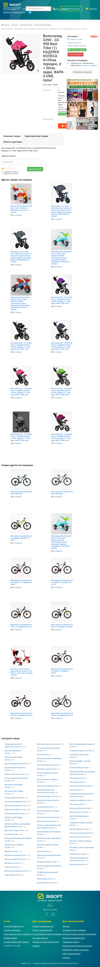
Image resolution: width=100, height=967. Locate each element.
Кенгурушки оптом (45, 879)
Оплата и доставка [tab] (12, 142)
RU (50, 905)
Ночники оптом (11, 834)
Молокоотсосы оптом (46, 821)
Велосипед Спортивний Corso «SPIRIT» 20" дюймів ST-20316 (21, 714)
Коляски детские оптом (15, 774)
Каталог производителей (73, 938)
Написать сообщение (82, 72)
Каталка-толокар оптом (15, 855)
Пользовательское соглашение (18, 934)
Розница (66, 957)
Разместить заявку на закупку (75, 949)
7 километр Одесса (70, 942)
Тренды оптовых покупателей (45, 942)
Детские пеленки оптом (47, 765)
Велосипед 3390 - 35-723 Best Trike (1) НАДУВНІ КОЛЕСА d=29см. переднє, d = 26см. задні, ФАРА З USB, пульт (21, 437)
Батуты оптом (43, 851)
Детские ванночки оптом (15, 805)
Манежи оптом (11, 851)
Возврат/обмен (10, 938)
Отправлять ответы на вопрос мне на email (10, 172)
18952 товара (73, 46)
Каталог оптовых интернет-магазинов (79, 934)
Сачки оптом (75, 790)
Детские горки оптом (46, 883)
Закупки (66, 926)
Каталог (15, 25)
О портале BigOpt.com (13, 926)
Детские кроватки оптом (15, 859)
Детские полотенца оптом (48, 817)
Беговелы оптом (12, 863)
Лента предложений (71, 953)
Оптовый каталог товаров (73, 930)
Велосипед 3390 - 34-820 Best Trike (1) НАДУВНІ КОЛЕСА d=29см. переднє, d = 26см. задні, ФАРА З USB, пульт (61, 392)
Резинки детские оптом (14, 813)
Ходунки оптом (11, 867)
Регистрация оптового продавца (46, 934)
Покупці (35, 946)
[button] (69, 104)
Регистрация (63, 114)
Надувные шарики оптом (80, 800)
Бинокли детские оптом (80, 808)
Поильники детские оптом (81, 751)
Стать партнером (75, 54)
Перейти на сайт (76, 39)
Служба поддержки (12, 930)
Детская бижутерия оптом (16, 764)
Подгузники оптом (12, 875)
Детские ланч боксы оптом (48, 744)
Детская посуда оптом (14, 830)
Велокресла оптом (77, 864)
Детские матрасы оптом (47, 796)
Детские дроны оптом (79, 829)
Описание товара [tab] (11, 136)
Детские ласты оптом (79, 812)
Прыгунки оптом (77, 782)
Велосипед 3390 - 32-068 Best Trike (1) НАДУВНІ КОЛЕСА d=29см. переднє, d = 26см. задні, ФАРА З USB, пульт (61, 346)
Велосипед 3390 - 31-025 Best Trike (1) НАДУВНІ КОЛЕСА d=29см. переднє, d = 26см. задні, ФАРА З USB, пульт (21, 346)
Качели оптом (43, 754)
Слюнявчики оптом (45, 807)
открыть (18, 215)
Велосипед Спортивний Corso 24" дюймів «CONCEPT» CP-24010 (21, 538)
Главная (5, 25)
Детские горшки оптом (47, 769)
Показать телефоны (89, 65)
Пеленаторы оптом (78, 854)
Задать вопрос (35, 169)
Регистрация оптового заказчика (77, 946)
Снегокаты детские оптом (81, 833)
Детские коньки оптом (79, 837)
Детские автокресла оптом (16, 871)
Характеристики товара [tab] (36, 136)
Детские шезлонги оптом (80, 786)
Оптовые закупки (40, 938)
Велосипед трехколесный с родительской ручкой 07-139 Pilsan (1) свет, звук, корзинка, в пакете (22, 672)
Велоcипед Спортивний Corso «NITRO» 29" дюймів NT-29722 (62, 714)
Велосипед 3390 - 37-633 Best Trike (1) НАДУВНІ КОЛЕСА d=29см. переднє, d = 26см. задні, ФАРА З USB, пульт (61, 437)
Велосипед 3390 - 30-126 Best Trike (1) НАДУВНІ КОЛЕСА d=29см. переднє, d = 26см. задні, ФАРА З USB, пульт (61, 300)
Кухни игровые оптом (79, 768)
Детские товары (26, 25)
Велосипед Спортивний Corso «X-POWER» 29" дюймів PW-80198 (62, 582)
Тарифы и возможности (43, 926)
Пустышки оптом (77, 804)
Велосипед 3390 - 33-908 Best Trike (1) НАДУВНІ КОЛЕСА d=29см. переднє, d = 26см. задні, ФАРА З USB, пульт (21, 392)
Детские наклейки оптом (47, 786)
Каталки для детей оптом (15, 802)
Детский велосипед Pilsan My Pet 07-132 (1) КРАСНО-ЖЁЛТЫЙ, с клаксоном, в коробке (21, 209)
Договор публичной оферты (16, 942)
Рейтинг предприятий (42, 930)
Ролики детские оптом (14, 798)
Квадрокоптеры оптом (46, 862)
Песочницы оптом (77, 778)
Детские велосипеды (42, 25)
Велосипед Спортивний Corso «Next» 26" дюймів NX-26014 (21, 626)
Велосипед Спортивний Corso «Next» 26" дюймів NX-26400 (62, 626)
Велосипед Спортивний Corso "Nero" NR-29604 (62, 493)
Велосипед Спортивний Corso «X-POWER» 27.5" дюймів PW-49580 (21, 582)
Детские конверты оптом (15, 809)
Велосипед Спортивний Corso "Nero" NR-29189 (21, 493)
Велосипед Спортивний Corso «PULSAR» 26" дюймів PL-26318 (62, 671)
